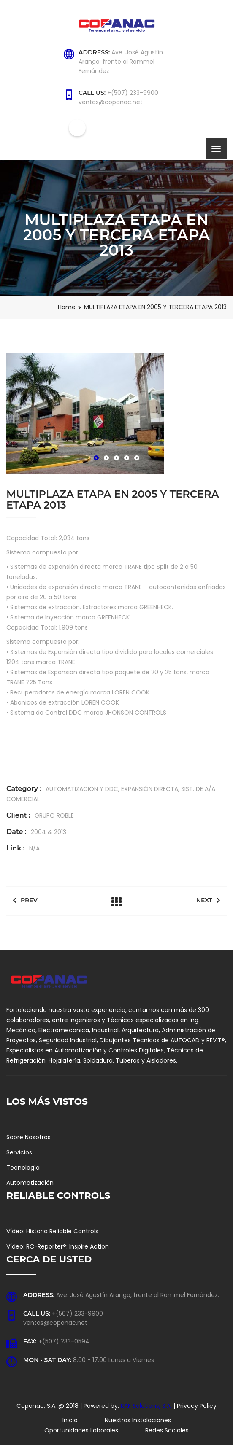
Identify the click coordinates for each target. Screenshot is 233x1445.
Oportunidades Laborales (81, 1430)
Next (208, 900)
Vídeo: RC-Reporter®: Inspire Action (57, 1246)
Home (67, 307)
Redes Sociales (167, 1430)
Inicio (70, 1420)
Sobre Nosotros (28, 1137)
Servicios (19, 1152)
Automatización (30, 1183)
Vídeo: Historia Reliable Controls (52, 1231)
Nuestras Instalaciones (138, 1420)
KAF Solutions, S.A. (147, 1406)
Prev (25, 900)
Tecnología (23, 1167)
